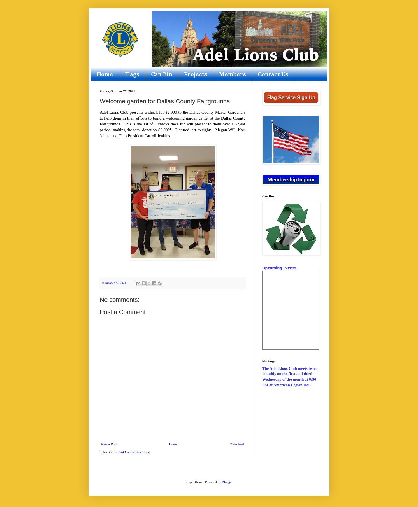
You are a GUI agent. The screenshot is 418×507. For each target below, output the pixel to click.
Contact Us (273, 74)
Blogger (227, 482)
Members (232, 74)
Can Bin (161, 74)
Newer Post (109, 444)
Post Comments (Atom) (134, 452)
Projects (195, 74)
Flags (132, 74)
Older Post (237, 444)
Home (105, 74)
